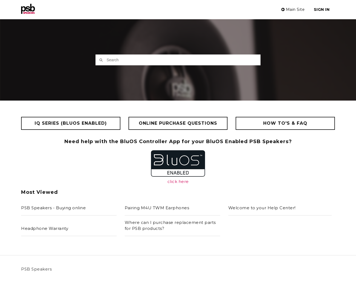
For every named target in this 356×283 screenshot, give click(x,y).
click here (178, 181)
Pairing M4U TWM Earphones (157, 207)
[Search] (178, 59)
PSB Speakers (36, 269)
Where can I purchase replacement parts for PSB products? (170, 225)
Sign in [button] (322, 9)
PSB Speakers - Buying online (53, 207)
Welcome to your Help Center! (262, 207)
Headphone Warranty (44, 228)
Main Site (293, 9)
